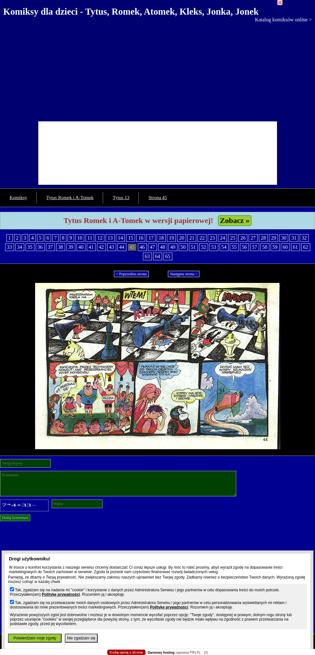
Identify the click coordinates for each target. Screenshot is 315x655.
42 (101, 247)
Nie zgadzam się (81, 638)
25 (232, 238)
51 (193, 247)
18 (161, 238)
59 (275, 247)
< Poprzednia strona (131, 274)
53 (213, 247)
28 (263, 238)
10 (79, 238)
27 (253, 238)
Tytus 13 (121, 197)
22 (202, 238)
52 (203, 247)
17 (151, 238)
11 (89, 238)
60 (285, 247)
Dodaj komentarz (15, 517)
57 (254, 247)
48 (162, 247)
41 (91, 247)
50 (183, 247)
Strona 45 (157, 197)
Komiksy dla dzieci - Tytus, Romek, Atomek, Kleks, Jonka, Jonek (131, 11)
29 (273, 238)
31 (293, 238)
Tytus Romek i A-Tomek (70, 197)
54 (224, 247)
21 (191, 238)
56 (244, 247)
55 (234, 247)
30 (283, 238)
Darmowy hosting (161, 652)
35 (30, 247)
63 (147, 256)
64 (157, 256)
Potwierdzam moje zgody (34, 638)
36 (40, 247)
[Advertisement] (157, 70)
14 (120, 238)
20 (181, 238)
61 (295, 247)
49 (173, 247)
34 (19, 247)
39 (70, 247)
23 (212, 238)
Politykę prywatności (61, 594)
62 (305, 247)
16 (140, 238)
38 (60, 247)
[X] (206, 652)
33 (9, 247)
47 (152, 247)
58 (264, 247)
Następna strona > (184, 274)
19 (171, 238)
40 (81, 247)
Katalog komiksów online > (283, 19)
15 (130, 238)
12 (99, 238)
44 (121, 247)
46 (142, 247)
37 (50, 247)
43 (111, 247)
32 (304, 238)
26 (242, 238)
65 (167, 256)
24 (222, 238)
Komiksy (18, 197)
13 (110, 238)
